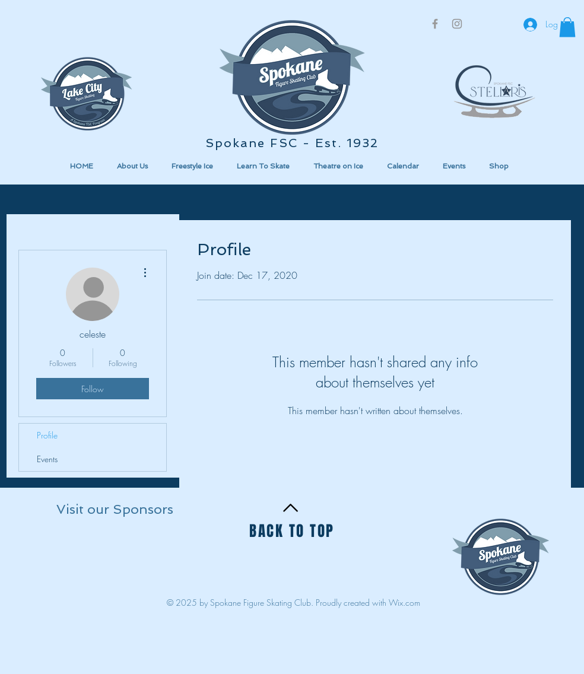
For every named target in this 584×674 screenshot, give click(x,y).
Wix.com (404, 602)
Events (47, 459)
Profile (47, 435)
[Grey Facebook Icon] (435, 23)
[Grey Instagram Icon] (457, 23)
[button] (109, 556)
